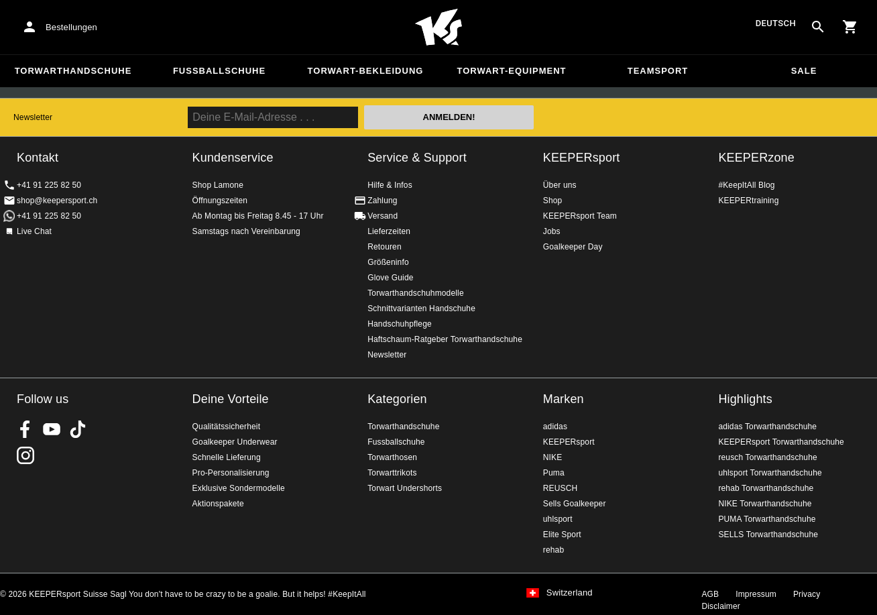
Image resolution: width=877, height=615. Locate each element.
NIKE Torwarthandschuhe (764, 503)
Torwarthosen (392, 457)
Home (438, 27)
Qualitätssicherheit (226, 426)
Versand (382, 216)
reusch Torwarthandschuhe (767, 457)
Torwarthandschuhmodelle (415, 293)
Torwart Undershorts (404, 488)
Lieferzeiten (388, 231)
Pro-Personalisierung (231, 473)
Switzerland (569, 593)
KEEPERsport (581, 157)
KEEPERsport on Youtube (51, 429)
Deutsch (775, 23)
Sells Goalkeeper (574, 503)
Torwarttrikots (391, 473)
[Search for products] (818, 26)
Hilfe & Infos (389, 185)
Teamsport (658, 71)
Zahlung (382, 200)
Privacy (806, 594)
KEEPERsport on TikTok (77, 429)
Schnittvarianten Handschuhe (421, 308)
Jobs (552, 231)
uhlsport (558, 519)
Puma (554, 473)
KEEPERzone (756, 157)
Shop (553, 200)
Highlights (745, 399)
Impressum (756, 594)
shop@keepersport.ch (57, 200)
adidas (555, 426)
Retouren (384, 246)
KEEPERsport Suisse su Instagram (25, 455)
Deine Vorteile (230, 399)
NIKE (553, 457)
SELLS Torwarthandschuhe (768, 534)
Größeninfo (388, 262)
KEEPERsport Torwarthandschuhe (781, 442)
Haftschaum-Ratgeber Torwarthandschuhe (444, 339)
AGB (710, 594)
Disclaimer (720, 606)
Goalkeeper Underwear (235, 442)
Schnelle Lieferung (226, 457)
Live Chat (34, 231)
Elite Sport (562, 534)
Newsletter (32, 117)
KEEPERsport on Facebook (25, 429)
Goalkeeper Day (573, 246)
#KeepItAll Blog (746, 185)
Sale (804, 71)
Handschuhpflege (399, 324)
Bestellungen (71, 27)
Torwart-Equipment (511, 71)
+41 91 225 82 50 (49, 185)
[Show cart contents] (850, 26)
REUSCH (560, 488)
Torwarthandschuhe (73, 71)
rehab (553, 550)
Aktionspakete (218, 503)
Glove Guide (390, 277)
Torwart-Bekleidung (366, 71)
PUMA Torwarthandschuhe (766, 519)
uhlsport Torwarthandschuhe (769, 473)
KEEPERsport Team (580, 216)
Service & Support (417, 157)
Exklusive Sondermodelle (238, 488)
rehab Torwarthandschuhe (765, 488)
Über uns (560, 185)
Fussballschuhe (219, 71)
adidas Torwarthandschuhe (767, 426)
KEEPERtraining (748, 200)
